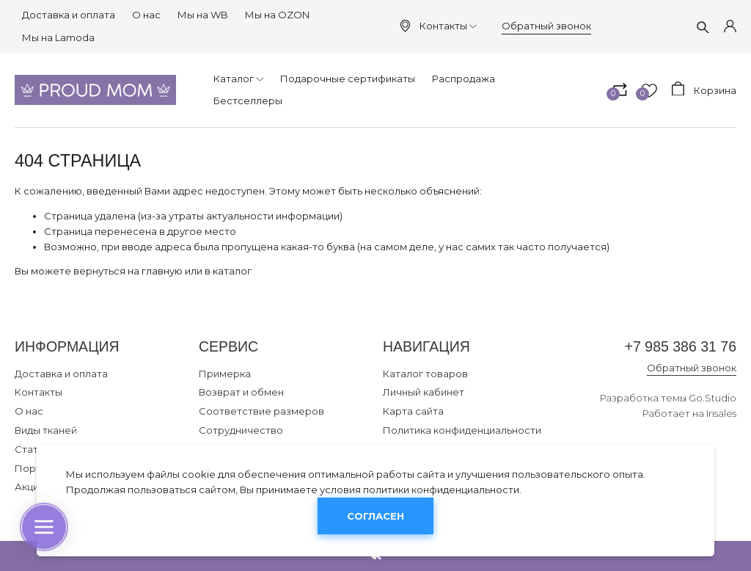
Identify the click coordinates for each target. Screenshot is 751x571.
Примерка (225, 373)
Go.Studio (712, 398)
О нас (146, 15)
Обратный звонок (546, 26)
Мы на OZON (277, 15)
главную (162, 271)
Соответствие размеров (261, 411)
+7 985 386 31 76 (680, 346)
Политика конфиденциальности (462, 430)
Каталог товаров (425, 373)
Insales (721, 413)
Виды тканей (46, 430)
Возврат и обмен (241, 392)
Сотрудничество (241, 430)
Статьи (32, 449)
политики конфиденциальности (441, 489)
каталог (232, 271)
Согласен (375, 516)
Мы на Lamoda (58, 37)
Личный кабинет (423, 392)
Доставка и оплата (68, 15)
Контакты (448, 26)
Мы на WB (202, 15)
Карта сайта (413, 411)
